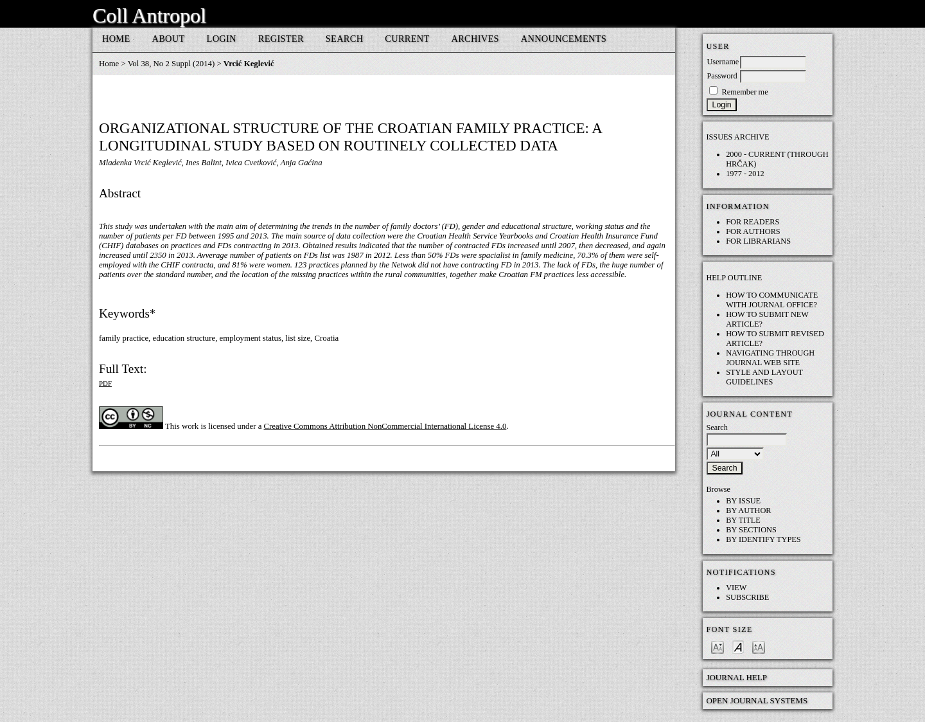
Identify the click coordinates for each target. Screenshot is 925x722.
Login (221, 38)
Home (116, 38)
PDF (105, 383)
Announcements (563, 38)
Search (345, 38)
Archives (475, 38)
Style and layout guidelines (764, 377)
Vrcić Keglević (249, 63)
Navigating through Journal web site (770, 357)
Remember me (744, 91)
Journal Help (736, 677)
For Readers (752, 221)
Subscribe (747, 597)
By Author (748, 510)
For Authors (753, 231)
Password (722, 75)
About (168, 38)
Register (281, 38)
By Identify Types (763, 539)
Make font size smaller (717, 646)
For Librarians (758, 241)
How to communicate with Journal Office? (772, 300)
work (190, 426)
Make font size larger (758, 646)
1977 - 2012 (745, 173)
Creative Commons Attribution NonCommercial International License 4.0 (385, 426)
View (736, 587)
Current (407, 38)
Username (723, 61)
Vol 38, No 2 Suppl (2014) (171, 63)
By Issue (743, 500)
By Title (743, 520)
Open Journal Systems (756, 700)
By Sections (751, 529)
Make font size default (738, 646)
